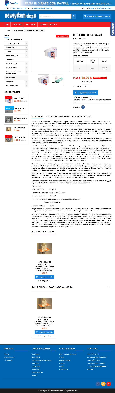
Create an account (104, 8)
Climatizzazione (12, 43)
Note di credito (64, 360)
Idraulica (9, 82)
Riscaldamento (12, 55)
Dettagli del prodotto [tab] (58, 116)
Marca (75, 39)
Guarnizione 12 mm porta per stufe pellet (20, 137)
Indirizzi (62, 363)
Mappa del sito (37, 372)
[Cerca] (57, 16)
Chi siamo (17, 24)
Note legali (36, 357)
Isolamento (10, 78)
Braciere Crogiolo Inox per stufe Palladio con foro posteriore (20, 118)
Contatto (92, 348)
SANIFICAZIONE (12, 86)
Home (6, 35)
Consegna (36, 354)
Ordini (61, 357)
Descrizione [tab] (37, 116)
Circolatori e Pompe (14, 39)
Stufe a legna (11, 64)
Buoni (61, 366)
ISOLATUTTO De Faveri (20, 98)
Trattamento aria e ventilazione (14, 73)
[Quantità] (85, 86)
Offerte (53, 24)
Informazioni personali (67, 354)
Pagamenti (30, 24)
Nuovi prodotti (9, 357)
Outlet (43, 24)
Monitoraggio (11, 47)
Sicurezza (10, 60)
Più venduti (8, 360)
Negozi (34, 375)
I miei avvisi (63, 369)
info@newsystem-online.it (42, 8)
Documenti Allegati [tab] (82, 116)
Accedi (91, 8)
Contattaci (35, 369)
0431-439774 (17, 8)
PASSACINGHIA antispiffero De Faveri (20, 128)
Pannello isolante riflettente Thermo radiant (44, 319)
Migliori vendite (12, 92)
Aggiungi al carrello (85, 92)
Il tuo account (67, 348)
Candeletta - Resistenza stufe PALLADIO (20, 108)
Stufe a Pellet (11, 68)
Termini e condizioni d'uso (41, 360)
